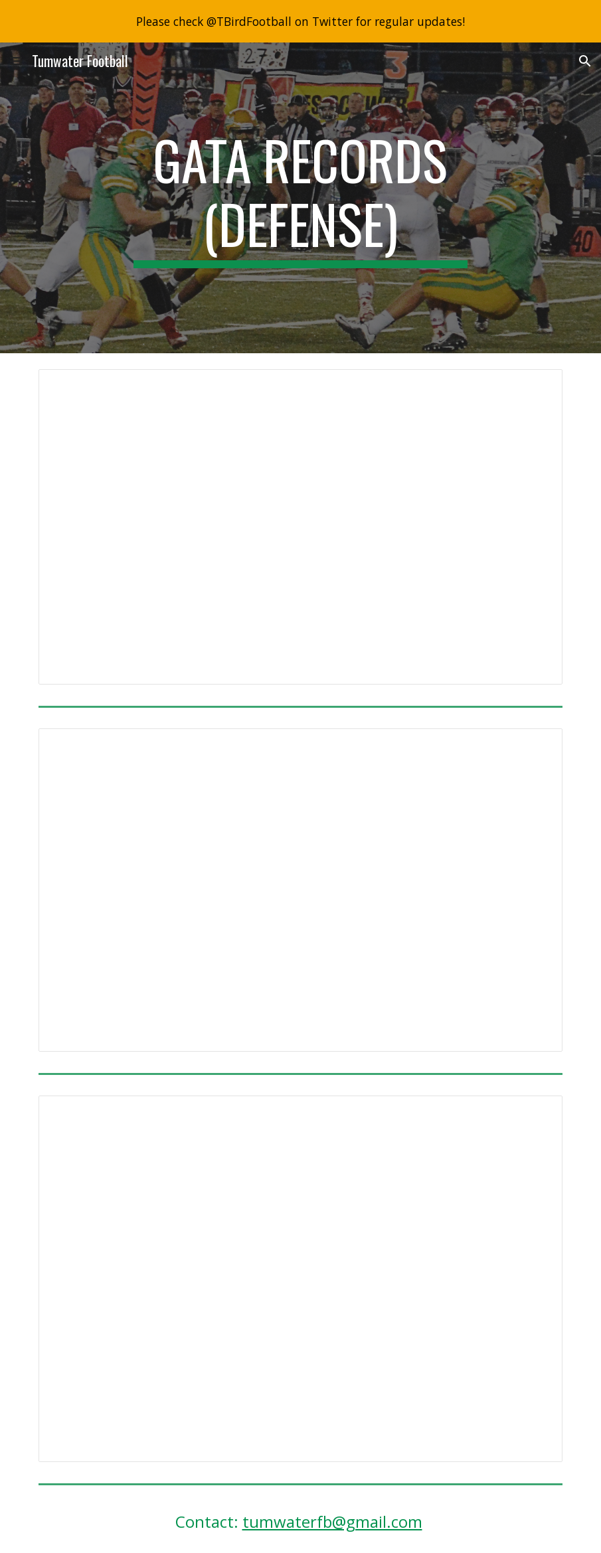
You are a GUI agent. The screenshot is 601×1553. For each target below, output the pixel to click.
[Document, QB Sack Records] (300, 890)
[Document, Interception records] (300, 527)
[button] (16, 60)
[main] (300, 198)
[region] (300, 21)
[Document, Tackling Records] (300, 1279)
